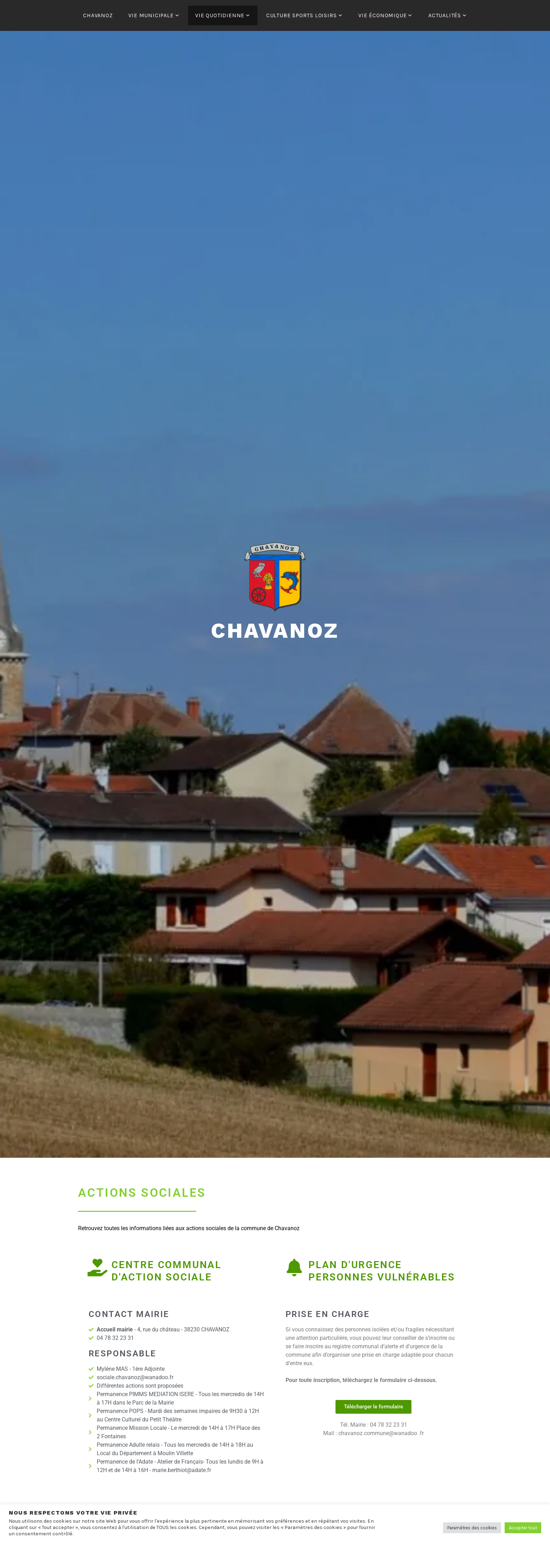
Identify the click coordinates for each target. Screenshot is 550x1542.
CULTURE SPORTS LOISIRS (301, 15)
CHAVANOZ (98, 15)
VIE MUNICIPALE (150, 15)
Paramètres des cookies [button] (472, 1527)
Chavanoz (275, 630)
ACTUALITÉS (444, 15)
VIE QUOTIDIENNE (219, 15)
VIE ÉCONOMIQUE (382, 15)
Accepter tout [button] (523, 1527)
